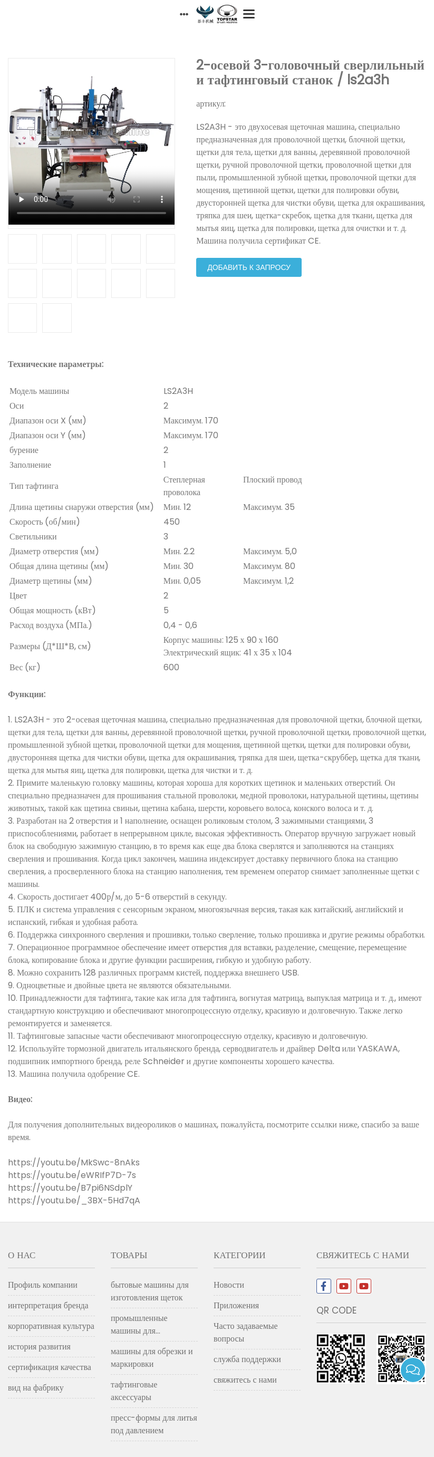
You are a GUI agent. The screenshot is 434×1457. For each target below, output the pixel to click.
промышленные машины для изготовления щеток (147, 1327)
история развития (39, 1346)
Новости (229, 1285)
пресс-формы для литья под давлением (154, 1424)
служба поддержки (247, 1359)
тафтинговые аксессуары (134, 1390)
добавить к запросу (249, 267)
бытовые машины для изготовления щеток (150, 1291)
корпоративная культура (51, 1326)
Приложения (236, 1305)
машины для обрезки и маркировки (151, 1357)
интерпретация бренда (48, 1305)
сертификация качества (49, 1367)
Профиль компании (43, 1285)
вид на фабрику (36, 1388)
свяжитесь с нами (245, 1380)
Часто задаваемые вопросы (246, 1332)
